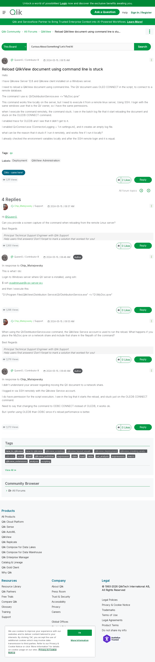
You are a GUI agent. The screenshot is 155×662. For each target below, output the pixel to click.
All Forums (30, 31)
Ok (79, 632)
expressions (118, 456)
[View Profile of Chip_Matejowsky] (23, 206)
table (90, 456)
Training (6, 611)
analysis (34, 461)
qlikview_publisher (44, 456)
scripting (45, 461)
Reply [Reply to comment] (143, 245)
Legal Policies (110, 599)
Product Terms (110, 625)
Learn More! (135, 21)
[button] (151, 60)
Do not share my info (114, 630)
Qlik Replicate (9, 542)
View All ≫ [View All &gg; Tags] (10, 470)
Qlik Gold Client (10, 567)
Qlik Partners (9, 591)
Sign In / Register (141, 12)
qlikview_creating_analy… (133, 451)
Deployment (19, 160)
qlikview (10, 456)
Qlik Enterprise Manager (15, 557)
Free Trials (7, 596)
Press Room (59, 591)
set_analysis (102, 456)
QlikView (46, 31)
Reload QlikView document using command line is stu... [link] (87, 31)
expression (63, 456)
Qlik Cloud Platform (13, 521)
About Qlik (57, 586)
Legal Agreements (112, 620)
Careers (56, 611)
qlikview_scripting (55, 451)
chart (29, 456)
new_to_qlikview (14, 451)
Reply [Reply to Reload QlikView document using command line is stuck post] (143, 179)
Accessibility (59, 601)
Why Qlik (7, 572)
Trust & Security (61, 596)
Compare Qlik (9, 601)
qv (11, 153)
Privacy (56, 606)
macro (131, 456)
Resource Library (11, 586)
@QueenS (11, 216)
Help (125, 12)
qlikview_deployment (106, 451)
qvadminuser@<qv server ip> (26, 282)
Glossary (7, 606)
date (74, 456)
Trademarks (108, 610)
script (20, 456)
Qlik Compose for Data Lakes (19, 547)
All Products (8, 516)
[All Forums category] (6, 491)
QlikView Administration (46, 160)
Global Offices (60, 621)
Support (6, 617)
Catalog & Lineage (12, 562)
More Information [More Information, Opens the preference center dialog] (80, 640)
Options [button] (149, 31)
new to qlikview (34, 451)
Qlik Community (11, 31)
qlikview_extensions (16, 461)
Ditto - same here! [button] (13, 172)
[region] (50, 641)
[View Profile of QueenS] (18, 60)
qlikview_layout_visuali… (79, 451)
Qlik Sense (8, 526)
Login (63, 3)
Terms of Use (110, 615)
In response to (22, 265)
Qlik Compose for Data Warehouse (22, 552)
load (82, 456)
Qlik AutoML (9, 531)
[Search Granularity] (15, 46)
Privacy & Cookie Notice (116, 604)
